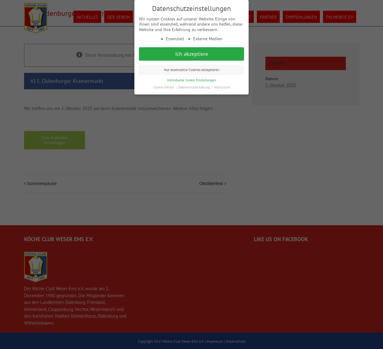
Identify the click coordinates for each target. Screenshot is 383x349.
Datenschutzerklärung (194, 87)
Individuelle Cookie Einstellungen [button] (191, 80)
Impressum (222, 87)
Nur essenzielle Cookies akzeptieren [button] (191, 69)
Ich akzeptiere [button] (191, 53)
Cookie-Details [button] (164, 87)
